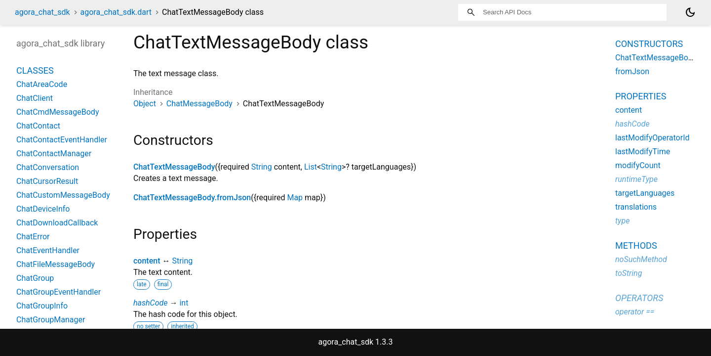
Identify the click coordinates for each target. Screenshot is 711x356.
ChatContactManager (53, 153)
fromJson (632, 71)
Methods (636, 245)
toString (628, 273)
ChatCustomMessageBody (63, 195)
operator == (634, 311)
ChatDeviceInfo (43, 209)
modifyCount (638, 165)
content (146, 261)
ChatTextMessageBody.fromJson (192, 197)
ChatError (33, 236)
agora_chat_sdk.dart (116, 12)
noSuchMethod (641, 259)
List (310, 167)
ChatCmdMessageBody (57, 112)
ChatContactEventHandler (61, 139)
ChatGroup (35, 278)
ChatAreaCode (41, 84)
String (261, 167)
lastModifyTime (642, 151)
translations (636, 207)
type (622, 220)
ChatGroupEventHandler (58, 292)
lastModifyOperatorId (652, 137)
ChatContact (38, 126)
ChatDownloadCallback (57, 222)
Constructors (649, 44)
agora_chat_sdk (42, 12)
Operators (639, 298)
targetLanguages (644, 193)
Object (144, 103)
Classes (35, 70)
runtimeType (636, 179)
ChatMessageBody (199, 103)
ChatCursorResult (47, 181)
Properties (640, 96)
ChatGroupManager (50, 319)
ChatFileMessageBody (55, 264)
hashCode (150, 303)
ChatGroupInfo (42, 306)
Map (295, 197)
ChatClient (34, 98)
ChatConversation (47, 167)
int (183, 303)
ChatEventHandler (47, 250)
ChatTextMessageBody (174, 167)
